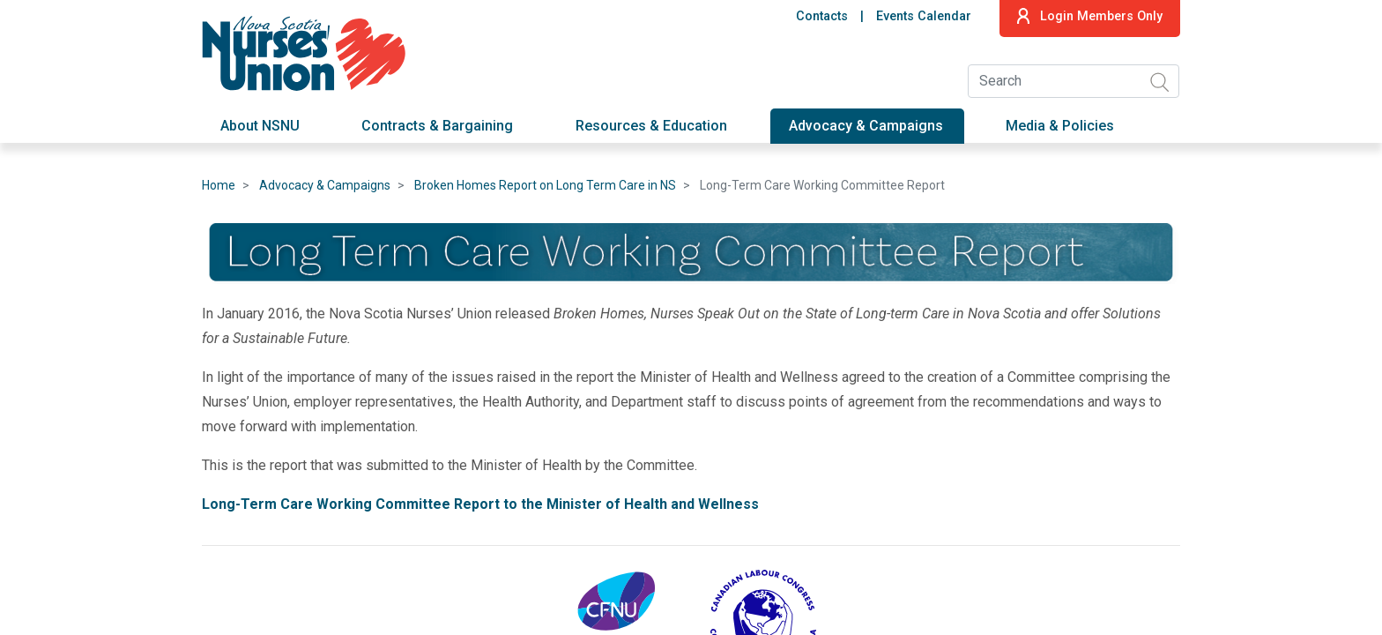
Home (218, 185)
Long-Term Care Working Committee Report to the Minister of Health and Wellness (482, 504)
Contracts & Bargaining (437, 125)
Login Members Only (1090, 16)
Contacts (822, 16)
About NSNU (260, 125)
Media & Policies (1060, 125)
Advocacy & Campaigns (866, 125)
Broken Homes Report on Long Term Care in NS (545, 185)
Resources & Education (651, 125)
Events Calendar (923, 16)
